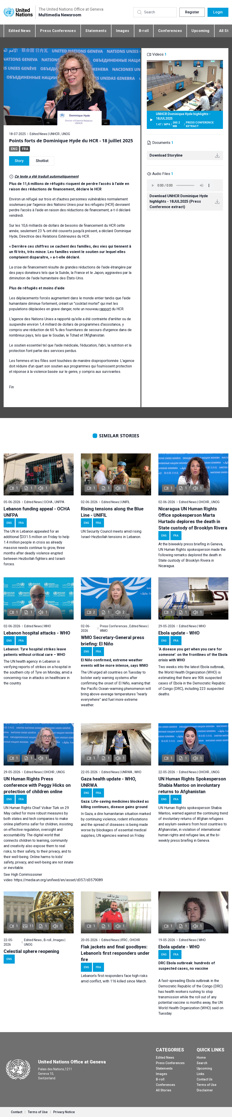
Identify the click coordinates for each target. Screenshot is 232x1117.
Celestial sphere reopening (31, 951)
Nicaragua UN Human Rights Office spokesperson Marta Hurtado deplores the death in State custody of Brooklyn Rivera (192, 518)
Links (200, 1074)
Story (19, 161)
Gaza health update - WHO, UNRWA (108, 782)
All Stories (163, 1090)
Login (218, 12)
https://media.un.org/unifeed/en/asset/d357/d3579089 (58, 880)
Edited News (20, 31)
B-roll (144, 31)
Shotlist (42, 161)
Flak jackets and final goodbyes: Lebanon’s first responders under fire (115, 953)
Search (202, 1063)
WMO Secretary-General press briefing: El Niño (112, 641)
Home (201, 1057)
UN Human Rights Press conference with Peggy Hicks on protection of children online (37, 785)
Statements (95, 31)
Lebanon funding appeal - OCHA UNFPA (37, 512)
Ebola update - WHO (179, 633)
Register (192, 12)
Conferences (170, 31)
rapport (105, 309)
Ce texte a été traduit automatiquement (46, 176)
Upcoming (200, 31)
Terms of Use (206, 1085)
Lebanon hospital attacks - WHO (37, 633)
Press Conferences (58, 31)
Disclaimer (205, 1090)
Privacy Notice (64, 1112)
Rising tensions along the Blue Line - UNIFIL (112, 512)
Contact (16, 1112)
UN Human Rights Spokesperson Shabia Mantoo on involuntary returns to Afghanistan (192, 785)
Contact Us (205, 1079)
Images (122, 31)
